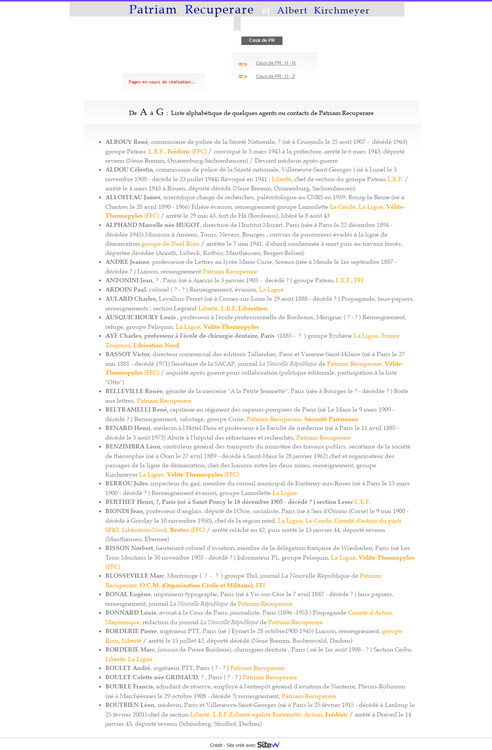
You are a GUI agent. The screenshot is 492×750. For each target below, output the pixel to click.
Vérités (300, 40)
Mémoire (118, 40)
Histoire (222, 40)
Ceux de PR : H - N (276, 63)
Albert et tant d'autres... (170, 40)
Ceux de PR (262, 40)
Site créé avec (256, 745)
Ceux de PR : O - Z (275, 76)
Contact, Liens (341, 40)
